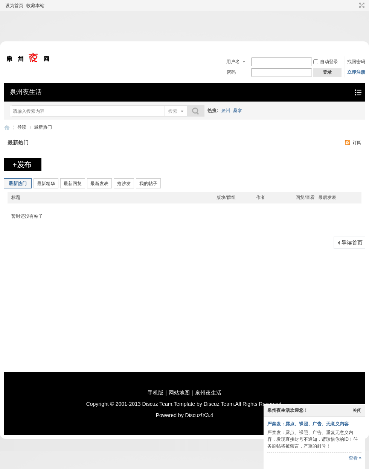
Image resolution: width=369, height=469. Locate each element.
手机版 (155, 393)
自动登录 (325, 61)
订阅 (356, 142)
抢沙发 (124, 183)
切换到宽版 (361, 5)
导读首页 (352, 243)
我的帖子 (148, 183)
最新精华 (46, 183)
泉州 (225, 110)
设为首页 (14, 5)
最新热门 (43, 127)
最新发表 (99, 183)
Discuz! (194, 415)
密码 (231, 72)
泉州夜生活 (26, 92)
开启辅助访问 (355, 5)
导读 (21, 127)
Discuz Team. (158, 404)
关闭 (356, 410)
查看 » (355, 458)
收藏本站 (35, 5)
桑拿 (237, 110)
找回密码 (356, 61)
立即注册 (356, 72)
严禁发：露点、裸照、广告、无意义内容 (308, 424)
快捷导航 (357, 92)
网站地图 (179, 393)
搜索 (172, 111)
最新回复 (73, 183)
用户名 (233, 61)
